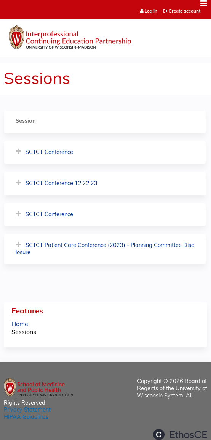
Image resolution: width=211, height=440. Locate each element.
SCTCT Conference (49, 152)
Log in (151, 11)
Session (26, 121)
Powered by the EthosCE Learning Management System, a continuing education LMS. (180, 434)
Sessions (23, 332)
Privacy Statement (27, 410)
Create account (184, 11)
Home (19, 324)
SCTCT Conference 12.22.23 (62, 184)
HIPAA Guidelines (26, 417)
